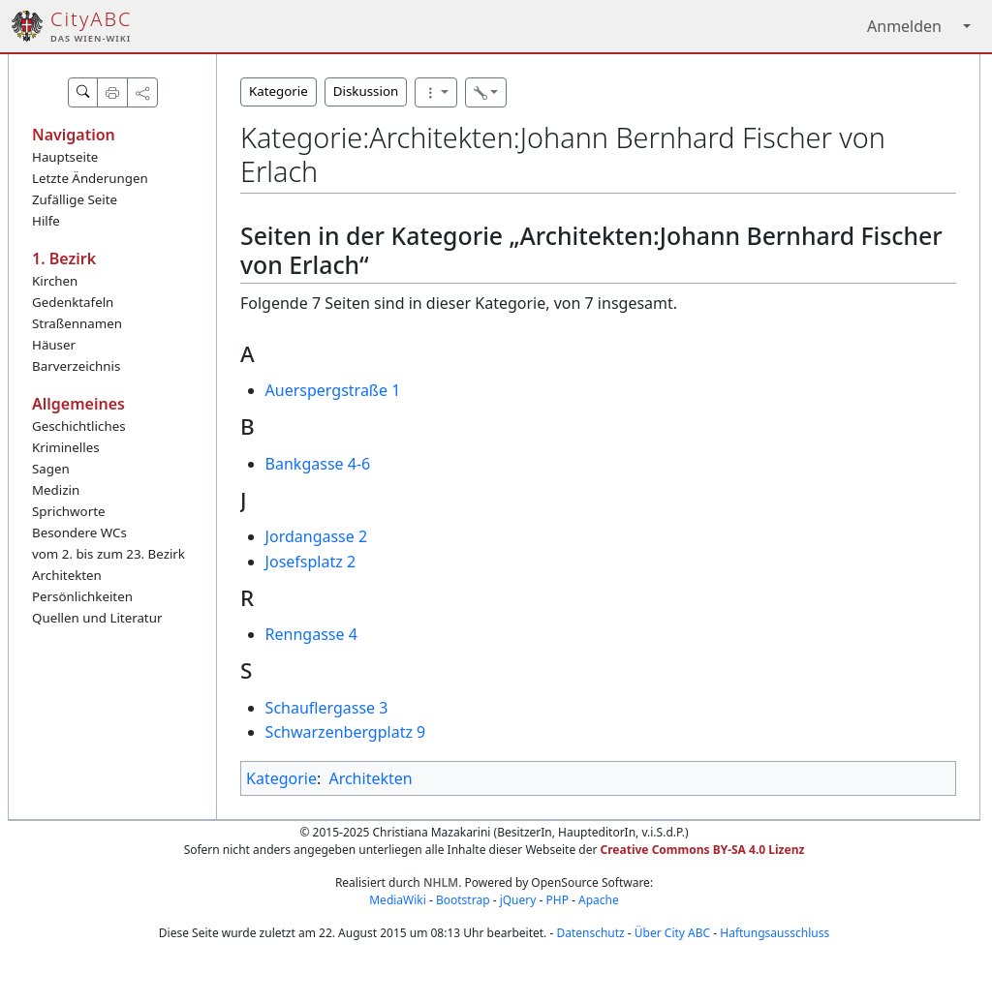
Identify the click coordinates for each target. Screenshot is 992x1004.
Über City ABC (672, 933)
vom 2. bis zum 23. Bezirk (108, 554)
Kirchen (55, 280)
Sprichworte (68, 511)
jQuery (518, 900)
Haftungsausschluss (774, 933)
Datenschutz (590, 933)
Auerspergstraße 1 (333, 390)
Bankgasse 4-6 (318, 463)
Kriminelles (66, 447)
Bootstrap (463, 900)
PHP (556, 900)
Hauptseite (65, 157)
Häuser (54, 344)
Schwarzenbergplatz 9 (345, 732)
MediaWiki (397, 900)
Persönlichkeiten (82, 596)
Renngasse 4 (311, 634)
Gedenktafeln (72, 302)
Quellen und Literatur (97, 617)
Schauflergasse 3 (326, 707)
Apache (598, 900)
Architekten (67, 575)
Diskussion (365, 91)
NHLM (440, 882)
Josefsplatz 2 (310, 561)
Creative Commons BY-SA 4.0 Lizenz (703, 849)
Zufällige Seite (74, 199)
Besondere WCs (79, 532)
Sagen (51, 468)
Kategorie (278, 91)
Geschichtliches (79, 426)
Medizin (55, 490)
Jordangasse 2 (316, 536)
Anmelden (904, 26)
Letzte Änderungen (90, 178)
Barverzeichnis (76, 366)
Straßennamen (77, 323)
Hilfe (46, 220)
